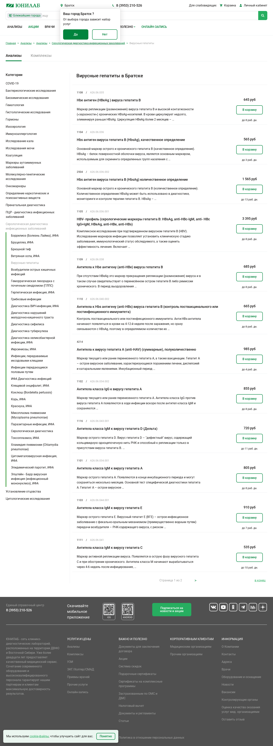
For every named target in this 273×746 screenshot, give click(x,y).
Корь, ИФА (18, 399)
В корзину (249, 110)
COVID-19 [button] (12, 83)
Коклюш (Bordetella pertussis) (31, 392)
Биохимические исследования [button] (27, 98)
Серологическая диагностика (32, 431)
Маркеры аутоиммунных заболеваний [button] (23, 165)
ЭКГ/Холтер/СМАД (80, 669)
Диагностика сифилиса (27, 324)
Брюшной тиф (21, 249)
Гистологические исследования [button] (28, 112)
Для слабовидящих (203, 5)
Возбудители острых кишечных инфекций (33, 272)
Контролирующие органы (240, 699)
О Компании (230, 646)
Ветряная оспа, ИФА (25, 256)
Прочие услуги (77, 684)
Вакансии (228, 692)
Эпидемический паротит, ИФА (32, 467)
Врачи (50, 27)
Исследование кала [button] (20, 141)
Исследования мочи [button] (20, 148)
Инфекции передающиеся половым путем (29, 370)
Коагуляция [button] (14, 155)
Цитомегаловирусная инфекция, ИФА (34, 458)
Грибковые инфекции (26, 299)
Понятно (106, 736)
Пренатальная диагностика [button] (25, 205)
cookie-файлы (39, 736)
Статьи (124, 721)
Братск (70, 5)
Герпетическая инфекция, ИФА (32, 292)
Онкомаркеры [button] (16, 186)
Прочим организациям (186, 654)
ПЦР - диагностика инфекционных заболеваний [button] (30, 214)
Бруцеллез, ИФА (22, 242)
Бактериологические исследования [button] (31, 90)
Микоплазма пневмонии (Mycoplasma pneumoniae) (29, 415)
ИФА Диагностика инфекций (31, 379)
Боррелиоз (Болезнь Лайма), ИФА (35, 235)
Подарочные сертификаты (137, 674)
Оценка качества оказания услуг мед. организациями (241, 709)
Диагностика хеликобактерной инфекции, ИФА (33, 340)
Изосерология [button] (16, 126)
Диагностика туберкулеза (29, 331)
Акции (33, 27)
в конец (260, 580)
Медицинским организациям (190, 646)
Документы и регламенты (137, 713)
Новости (228, 684)
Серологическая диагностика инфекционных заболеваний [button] (27, 226)
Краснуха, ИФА (21, 406)
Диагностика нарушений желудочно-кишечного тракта (32, 315)
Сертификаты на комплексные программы (140, 684)
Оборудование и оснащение (241, 677)
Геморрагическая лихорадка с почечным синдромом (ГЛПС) (32, 283)
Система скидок (130, 666)
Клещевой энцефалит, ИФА (30, 385)
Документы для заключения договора (139, 649)
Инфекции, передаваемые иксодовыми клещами (29, 358)
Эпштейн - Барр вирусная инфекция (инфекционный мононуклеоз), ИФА (29, 478)
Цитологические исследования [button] (28, 498)
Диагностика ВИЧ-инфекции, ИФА (35, 306)
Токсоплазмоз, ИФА (25, 438)
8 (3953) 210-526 (129, 5)
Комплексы (41, 55)
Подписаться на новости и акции (172, 609)
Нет (104, 34)
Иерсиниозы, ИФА (23, 349)
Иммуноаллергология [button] (21, 134)
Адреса (227, 662)
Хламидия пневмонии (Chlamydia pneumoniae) (34, 447)
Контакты (229, 654)
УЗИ (70, 662)
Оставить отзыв (233, 719)
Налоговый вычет (131, 706)
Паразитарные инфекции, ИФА (32, 424)
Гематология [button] (15, 105)
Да (76, 34)
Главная (11, 43)
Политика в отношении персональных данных (151, 737)
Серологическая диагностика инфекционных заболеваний (88, 43)
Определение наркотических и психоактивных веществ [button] (27, 196)
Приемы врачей (78, 677)
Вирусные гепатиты (25, 263)
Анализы (14, 27)
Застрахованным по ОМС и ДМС (138, 696)
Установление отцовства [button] (23, 491)
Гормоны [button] (12, 119)
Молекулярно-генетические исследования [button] (25, 177)
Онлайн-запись (154, 27)
